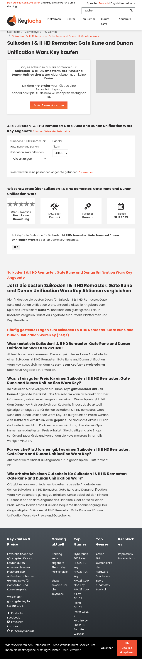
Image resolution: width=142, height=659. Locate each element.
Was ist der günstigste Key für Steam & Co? (19, 601)
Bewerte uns (59, 585)
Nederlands (128, 3)
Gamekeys (32, 32)
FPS (98, 558)
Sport (99, 580)
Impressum (125, 554)
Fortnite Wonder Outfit (79, 634)
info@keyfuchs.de (21, 631)
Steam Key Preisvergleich (60, 571)
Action (100, 554)
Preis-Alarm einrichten (49, 105)
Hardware (102, 572)
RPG (16, 247)
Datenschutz (126, 558)
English (115, 3)
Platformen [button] (54, 19)
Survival (101, 589)
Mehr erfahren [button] (72, 650)
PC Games (50, 32)
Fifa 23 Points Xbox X (81, 611)
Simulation (103, 576)
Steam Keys (105, 21)
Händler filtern (57, 143)
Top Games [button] (88, 19)
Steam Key (103, 585)
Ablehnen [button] (107, 647)
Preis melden (86, 172)
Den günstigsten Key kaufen (23, 2)
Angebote (125, 19)
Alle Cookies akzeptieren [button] (127, 648)
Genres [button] (71, 19)
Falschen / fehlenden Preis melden (52, 131)
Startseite (13, 32)
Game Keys (62, 389)
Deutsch (104, 3)
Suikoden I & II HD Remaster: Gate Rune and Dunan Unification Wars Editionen (28, 146)
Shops (55, 580)
